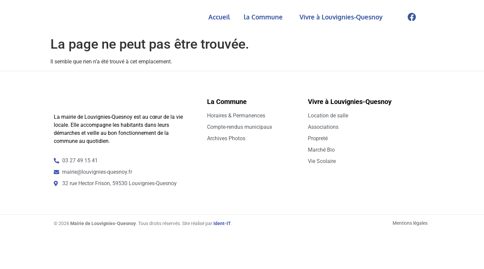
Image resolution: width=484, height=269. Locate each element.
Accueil (219, 17)
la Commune (265, 17)
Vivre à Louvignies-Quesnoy (342, 17)
